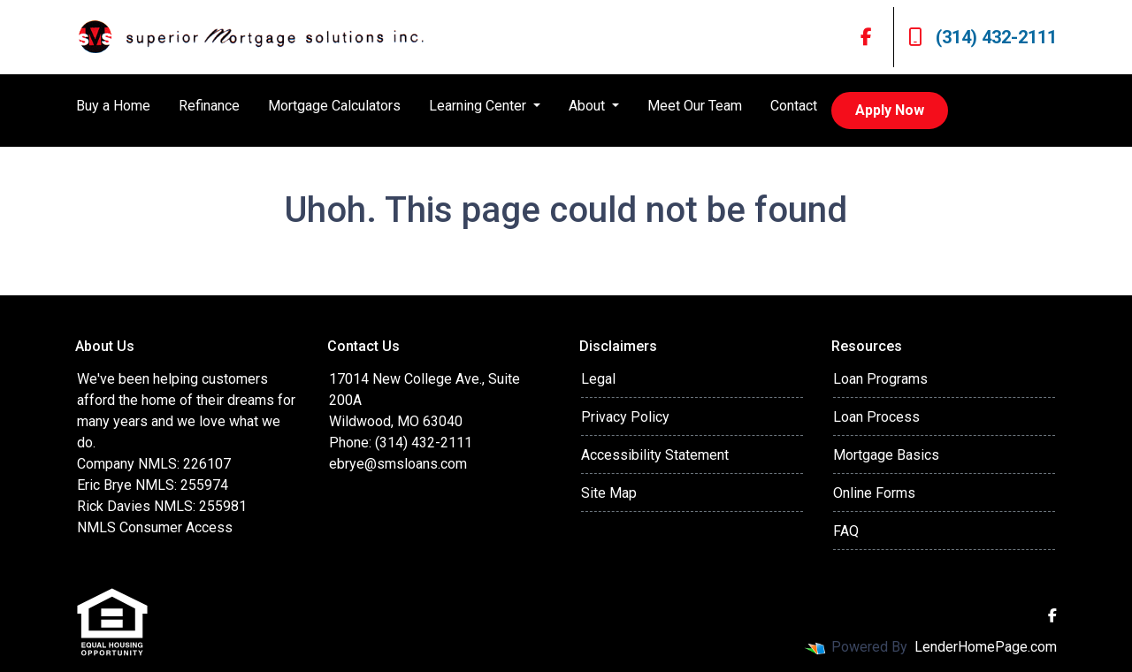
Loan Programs (880, 378)
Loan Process (876, 417)
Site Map (609, 493)
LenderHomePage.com (985, 646)
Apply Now (889, 110)
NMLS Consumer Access (155, 527)
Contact (793, 105)
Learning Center (479, 105)
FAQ (846, 531)
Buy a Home (113, 105)
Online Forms (874, 493)
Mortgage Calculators (334, 105)
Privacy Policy (625, 417)
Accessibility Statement (655, 455)
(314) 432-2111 (982, 37)
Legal (598, 378)
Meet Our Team (694, 105)
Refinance (209, 105)
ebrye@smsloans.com (398, 463)
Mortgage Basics (886, 455)
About (588, 105)
